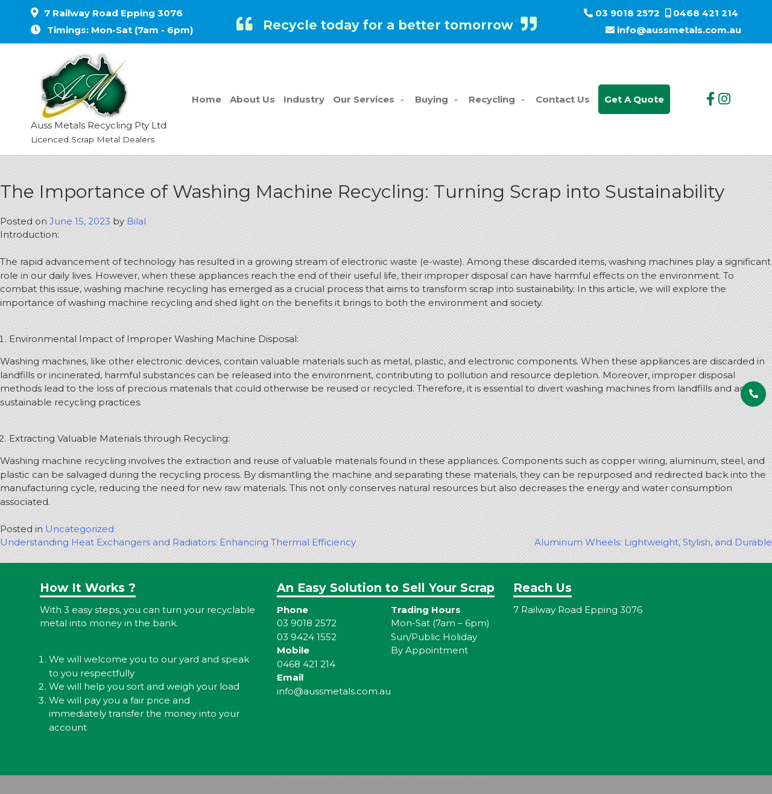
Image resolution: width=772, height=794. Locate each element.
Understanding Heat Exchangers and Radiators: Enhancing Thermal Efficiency (178, 542)
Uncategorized (79, 529)
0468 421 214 (705, 13)
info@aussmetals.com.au (679, 30)
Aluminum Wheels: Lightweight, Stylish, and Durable (653, 542)
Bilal (136, 221)
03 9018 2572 (627, 13)
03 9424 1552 (307, 637)
